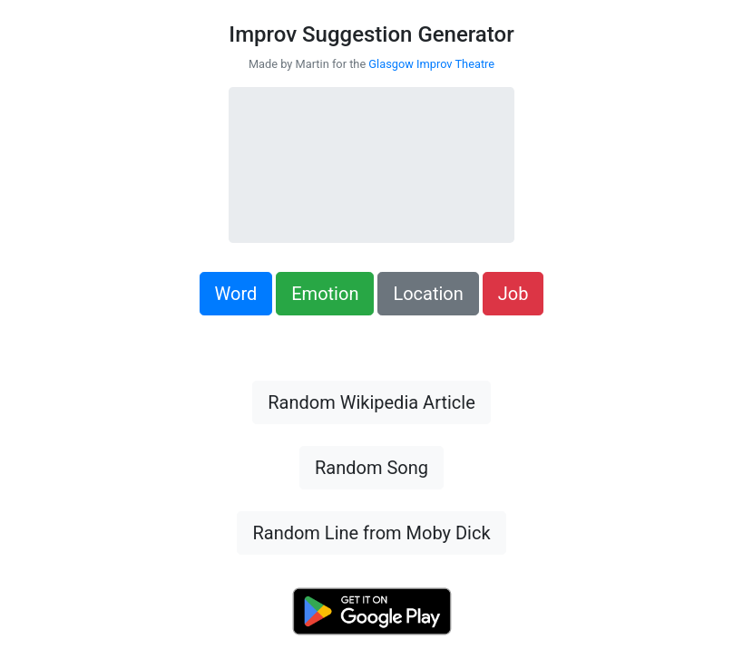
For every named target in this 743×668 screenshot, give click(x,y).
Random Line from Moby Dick (371, 533)
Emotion (324, 294)
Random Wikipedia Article (371, 402)
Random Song (371, 468)
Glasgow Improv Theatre (431, 64)
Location (428, 294)
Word (236, 294)
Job (513, 294)
